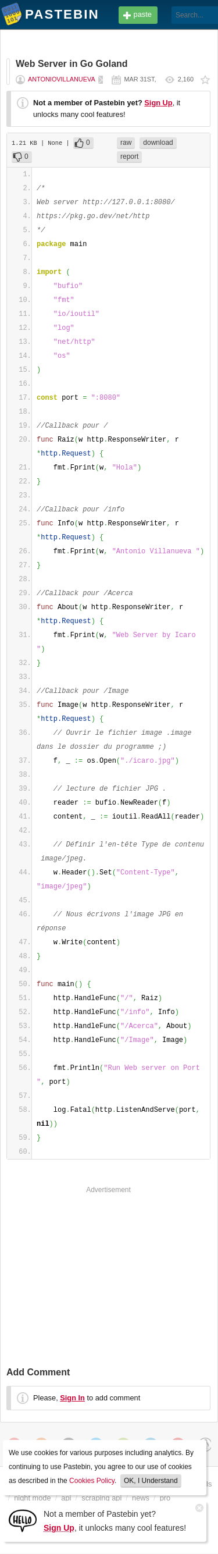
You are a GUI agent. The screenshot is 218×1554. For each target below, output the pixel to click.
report (129, 156)
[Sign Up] (23, 1520)
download (158, 142)
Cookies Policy (92, 1481)
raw (125, 142)
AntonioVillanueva (61, 79)
